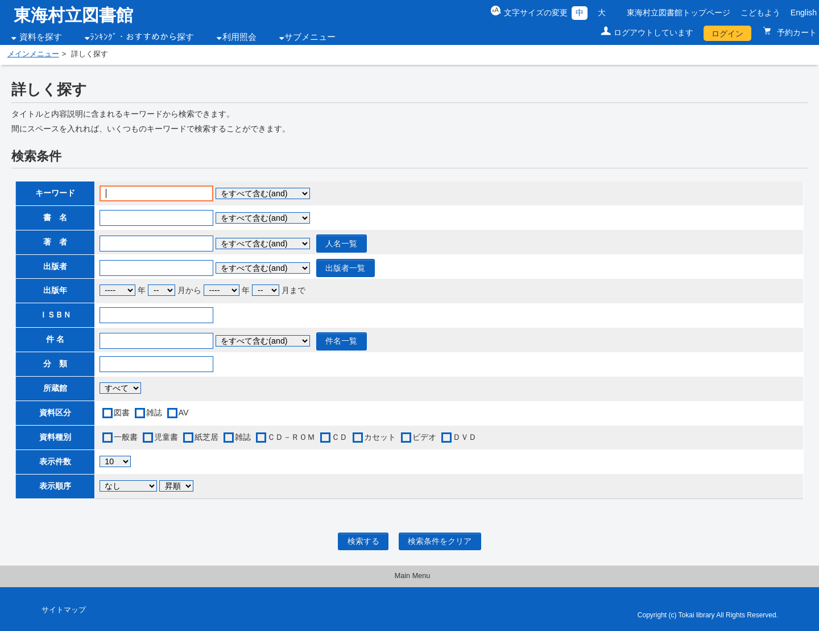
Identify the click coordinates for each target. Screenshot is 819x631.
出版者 (55, 266)
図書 (122, 412)
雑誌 (154, 412)
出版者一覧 (345, 268)
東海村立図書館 (73, 15)
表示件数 (55, 461)
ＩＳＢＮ (55, 314)
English (804, 12)
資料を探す (40, 37)
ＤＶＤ (465, 437)
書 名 (55, 217)
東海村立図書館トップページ (678, 12)
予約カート (796, 32)
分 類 (55, 363)
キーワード (55, 192)
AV (184, 412)
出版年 (55, 290)
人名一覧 (341, 243)
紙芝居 (206, 437)
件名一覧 (341, 340)
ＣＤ (340, 437)
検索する (363, 541)
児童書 (166, 437)
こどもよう (760, 12)
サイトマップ (64, 610)
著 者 (55, 241)
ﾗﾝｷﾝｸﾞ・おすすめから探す (142, 37)
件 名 (55, 339)
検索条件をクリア (439, 541)
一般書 (126, 437)
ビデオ (424, 437)
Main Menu (413, 576)
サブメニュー (310, 37)
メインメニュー (33, 54)
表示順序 (55, 485)
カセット (380, 437)
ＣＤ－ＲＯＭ (291, 437)
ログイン (727, 33)
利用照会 (239, 37)
